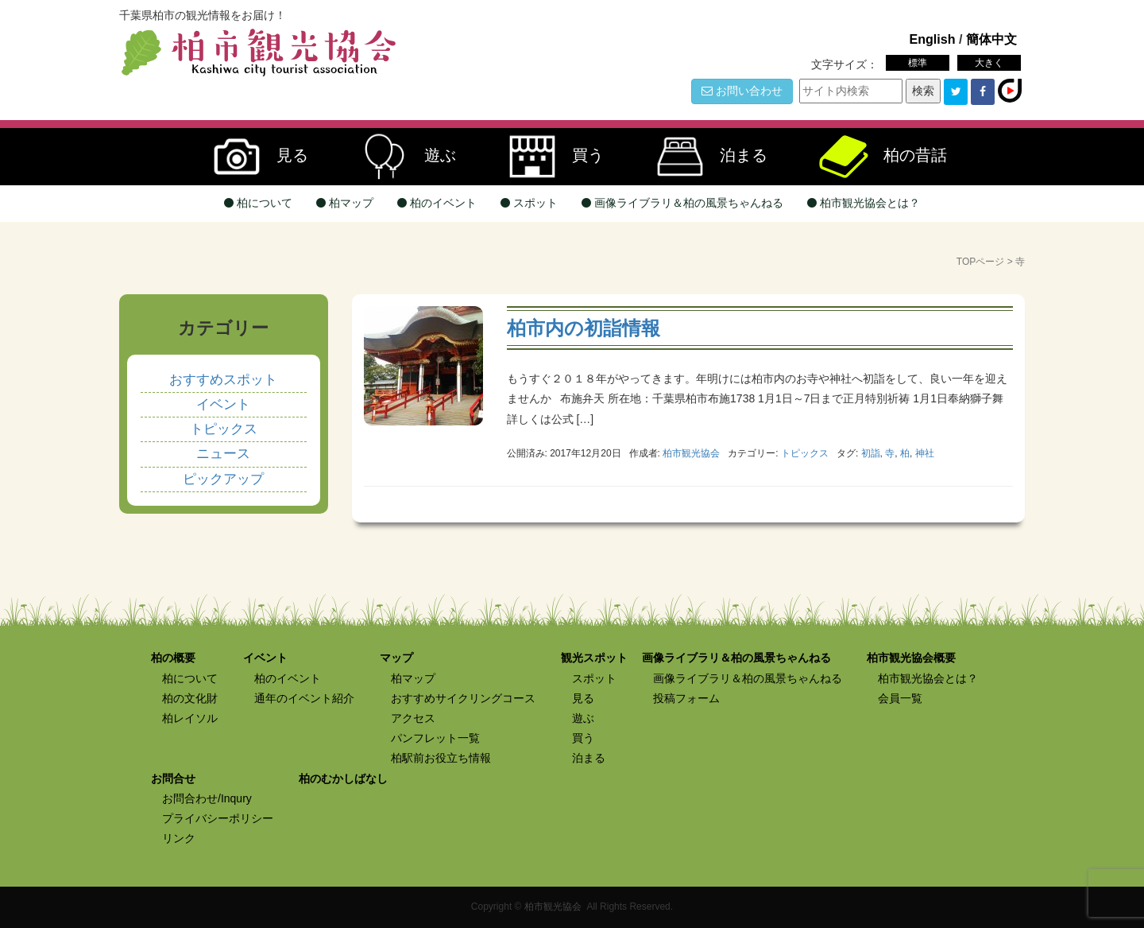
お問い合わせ (742, 90)
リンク (178, 838)
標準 (917, 62)
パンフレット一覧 (435, 738)
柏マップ (344, 202)
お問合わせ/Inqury (207, 798)
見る (252, 157)
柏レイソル (190, 718)
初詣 (870, 453)
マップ (396, 657)
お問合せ (173, 778)
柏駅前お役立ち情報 (441, 757)
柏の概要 (173, 657)
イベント (223, 404)
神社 (924, 453)
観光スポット (594, 657)
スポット (529, 202)
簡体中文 (991, 39)
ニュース (223, 453)
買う (548, 157)
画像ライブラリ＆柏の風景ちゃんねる (682, 202)
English (932, 39)
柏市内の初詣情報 (583, 328)
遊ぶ (400, 157)
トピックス (805, 453)
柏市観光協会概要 (911, 657)
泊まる (703, 157)
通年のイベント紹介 (304, 698)
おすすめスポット (223, 379)
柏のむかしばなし (343, 778)
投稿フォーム (686, 698)
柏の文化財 (190, 698)
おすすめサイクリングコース (463, 698)
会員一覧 (900, 698)
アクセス (413, 718)
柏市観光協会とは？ (863, 202)
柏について (258, 202)
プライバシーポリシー (217, 818)
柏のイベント (437, 202)
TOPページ (980, 261)
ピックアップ (223, 479)
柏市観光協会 (553, 906)
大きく (989, 62)
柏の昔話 (875, 157)
